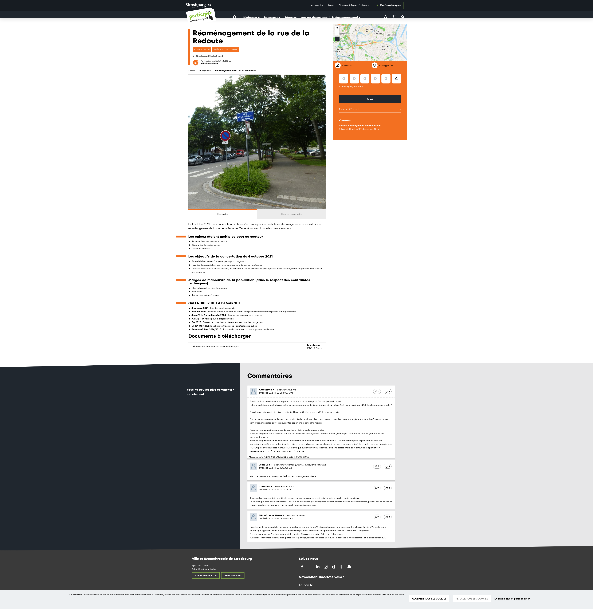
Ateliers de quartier (314, 17)
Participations (205, 70)
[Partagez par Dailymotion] (334, 567)
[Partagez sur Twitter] (310, 567)
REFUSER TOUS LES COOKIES (472, 598)
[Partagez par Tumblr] (341, 567)
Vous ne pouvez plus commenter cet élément (210, 392)
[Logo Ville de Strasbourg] (198, 5)
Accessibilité (317, 5)
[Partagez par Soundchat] (355, 566)
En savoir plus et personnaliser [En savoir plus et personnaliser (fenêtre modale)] (512, 598)
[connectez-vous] (385, 17)
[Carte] (394, 17)
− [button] (337, 32)
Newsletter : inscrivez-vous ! (321, 576)
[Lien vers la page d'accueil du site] (235, 17)
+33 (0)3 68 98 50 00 (205, 575)
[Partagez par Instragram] (326, 567)
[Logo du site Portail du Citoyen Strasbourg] (201, 19)
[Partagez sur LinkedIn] (318, 567)
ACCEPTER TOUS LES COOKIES (429, 598)
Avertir (331, 5)
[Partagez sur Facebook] (302, 567)
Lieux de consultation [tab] (291, 214)
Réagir (370, 98)
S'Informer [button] (251, 17)
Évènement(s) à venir (349, 109)
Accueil (191, 70)
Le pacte (306, 585)
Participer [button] (272, 17)
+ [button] (337, 28)
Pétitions (290, 17)
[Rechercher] (403, 17)
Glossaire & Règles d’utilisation (354, 5)
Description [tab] (222, 214)
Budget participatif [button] (346, 17)
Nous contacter (232, 575)
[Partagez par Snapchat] (349, 567)
